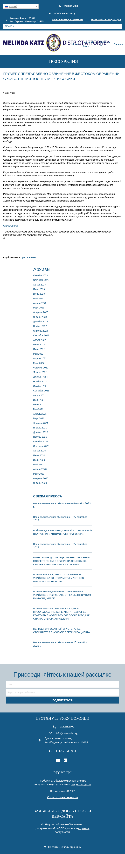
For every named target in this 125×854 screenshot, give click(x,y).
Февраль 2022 (40, 367)
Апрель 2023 (40, 303)
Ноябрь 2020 (40, 436)
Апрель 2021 (40, 413)
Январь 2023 (40, 316)
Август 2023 (39, 284)
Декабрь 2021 (40, 376)
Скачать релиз (10, 225)
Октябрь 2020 (40, 441)
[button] (21, 6)
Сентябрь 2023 (41, 279)
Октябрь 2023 (40, 275)
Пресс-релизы (28, 257)
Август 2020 (39, 450)
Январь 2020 (40, 482)
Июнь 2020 (39, 459)
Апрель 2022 (40, 358)
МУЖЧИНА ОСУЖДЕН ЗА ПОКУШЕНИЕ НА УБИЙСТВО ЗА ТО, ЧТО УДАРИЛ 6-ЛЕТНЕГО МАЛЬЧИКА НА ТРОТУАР (58, 578)
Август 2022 (39, 339)
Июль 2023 (39, 289)
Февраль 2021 (40, 423)
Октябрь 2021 (40, 386)
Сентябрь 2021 (41, 390)
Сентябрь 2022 (41, 335)
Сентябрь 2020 (41, 446)
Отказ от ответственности (62, 797)
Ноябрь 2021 (40, 381)
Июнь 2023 (39, 293)
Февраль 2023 (40, 312)
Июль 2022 (39, 344)
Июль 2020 (39, 455)
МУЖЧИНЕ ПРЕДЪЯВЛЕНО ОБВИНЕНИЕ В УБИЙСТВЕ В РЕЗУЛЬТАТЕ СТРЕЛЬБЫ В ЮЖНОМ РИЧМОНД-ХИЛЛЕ (62, 595)
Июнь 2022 (39, 349)
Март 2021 (38, 418)
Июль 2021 (39, 399)
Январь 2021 (40, 427)
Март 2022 (38, 363)
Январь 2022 (40, 372)
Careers (118, 44)
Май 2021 (38, 409)
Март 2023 (38, 307)
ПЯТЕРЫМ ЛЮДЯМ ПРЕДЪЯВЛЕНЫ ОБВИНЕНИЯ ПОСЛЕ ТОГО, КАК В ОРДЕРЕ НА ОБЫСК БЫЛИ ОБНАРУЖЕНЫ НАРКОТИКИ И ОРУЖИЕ (62, 561)
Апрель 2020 (40, 469)
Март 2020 (38, 473)
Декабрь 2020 (40, 432)
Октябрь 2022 (40, 330)
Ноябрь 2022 (40, 326)
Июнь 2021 (39, 404)
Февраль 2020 (40, 478)
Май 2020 (38, 464)
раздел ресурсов (81, 784)
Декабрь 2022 (40, 321)
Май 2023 (38, 298)
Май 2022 (38, 353)
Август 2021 (39, 395)
